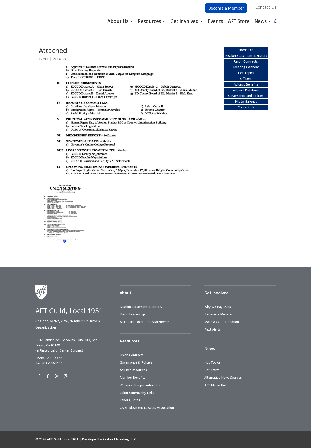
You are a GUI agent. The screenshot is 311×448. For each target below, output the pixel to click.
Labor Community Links (137, 393)
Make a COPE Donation (221, 322)
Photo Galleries (246, 101)
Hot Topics (246, 73)
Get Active (212, 370)
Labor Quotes (130, 400)
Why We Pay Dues (217, 307)
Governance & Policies (136, 362)
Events (215, 21)
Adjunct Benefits (246, 84)
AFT (46, 59)
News (260, 21)
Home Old (246, 50)
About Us (117, 21)
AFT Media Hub (215, 385)
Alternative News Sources (223, 377)
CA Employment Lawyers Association (147, 407)
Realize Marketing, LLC (119, 439)
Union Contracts (246, 61)
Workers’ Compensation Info (140, 385)
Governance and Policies (246, 96)
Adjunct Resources (133, 370)
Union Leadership (132, 314)
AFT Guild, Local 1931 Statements (144, 322)
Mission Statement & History (246, 55)
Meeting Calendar (246, 67)
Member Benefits (132, 377)
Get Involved (184, 21)
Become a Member (226, 8)
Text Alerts (212, 329)
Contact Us (265, 7)
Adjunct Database (246, 90)
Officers (246, 78)
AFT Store (239, 21)
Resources (149, 21)
